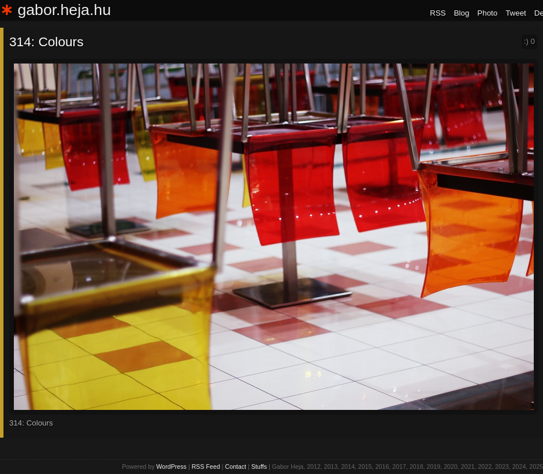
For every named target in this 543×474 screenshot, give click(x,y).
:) (529, 41)
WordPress (171, 466)
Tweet (515, 13)
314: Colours (46, 41)
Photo (487, 13)
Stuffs (259, 466)
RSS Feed (206, 466)
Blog (462, 13)
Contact (236, 466)
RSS (437, 13)
